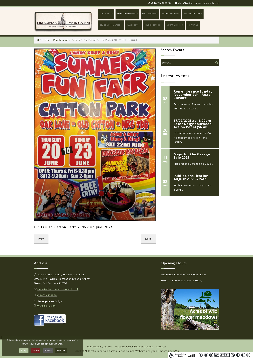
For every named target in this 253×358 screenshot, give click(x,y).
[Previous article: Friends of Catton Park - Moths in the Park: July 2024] (41, 239)
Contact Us (192, 25)
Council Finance (192, 14)
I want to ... (105, 14)
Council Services (152, 25)
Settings (48, 351)
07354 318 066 (46, 305)
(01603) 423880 (161, 3)
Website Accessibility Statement (134, 346)
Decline (35, 351)
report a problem (175, 25)
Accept (24, 351)
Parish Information (126, 14)
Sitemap (161, 346)
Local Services (149, 14)
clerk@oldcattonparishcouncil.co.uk (198, 3)
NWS (176, 350)
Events (76, 40)
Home (46, 40)
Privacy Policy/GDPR (99, 346)
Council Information (110, 25)
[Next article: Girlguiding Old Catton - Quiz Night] (148, 239)
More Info (60, 351)
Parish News (132, 25)
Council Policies (170, 14)
